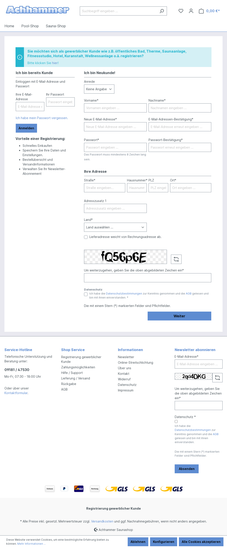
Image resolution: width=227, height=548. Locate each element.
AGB (189, 293)
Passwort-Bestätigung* (166, 140)
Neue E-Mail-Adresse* (100, 119)
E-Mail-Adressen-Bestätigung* (171, 119)
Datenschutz (127, 385)
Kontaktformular (15, 393)
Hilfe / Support (72, 373)
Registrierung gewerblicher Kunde (113, 508)
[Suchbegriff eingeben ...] (118, 11)
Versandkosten (102, 521)
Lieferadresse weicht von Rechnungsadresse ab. (125, 237)
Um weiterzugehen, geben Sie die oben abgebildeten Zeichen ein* (134, 270)
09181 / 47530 (16, 369)
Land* (88, 220)
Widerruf (124, 379)
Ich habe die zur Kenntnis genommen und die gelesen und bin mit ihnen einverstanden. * (149, 295)
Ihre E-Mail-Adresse (24, 96)
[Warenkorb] (209, 11)
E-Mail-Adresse (186, 356)
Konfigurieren (163, 542)
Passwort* (91, 140)
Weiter (179, 316)
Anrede (89, 81)
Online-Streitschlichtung (135, 362)
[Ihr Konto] (191, 11)
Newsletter (126, 357)
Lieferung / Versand (75, 378)
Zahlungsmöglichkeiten (78, 367)
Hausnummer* (137, 180)
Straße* (89, 180)
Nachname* (157, 100)
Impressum (125, 390)
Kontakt (123, 373)
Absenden (187, 469)
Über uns (124, 368)
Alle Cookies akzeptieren (201, 542)
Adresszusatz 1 (95, 201)
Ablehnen (138, 542)
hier (55, 63)
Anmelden (26, 128)
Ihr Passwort (55, 94)
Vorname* (91, 100)
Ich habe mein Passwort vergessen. (42, 118)
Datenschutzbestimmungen (124, 293)
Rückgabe (68, 384)
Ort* (173, 180)
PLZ (151, 180)
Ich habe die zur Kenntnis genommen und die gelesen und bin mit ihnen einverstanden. (197, 434)
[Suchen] (162, 11)
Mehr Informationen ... (31, 543)
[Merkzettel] (181, 11)
